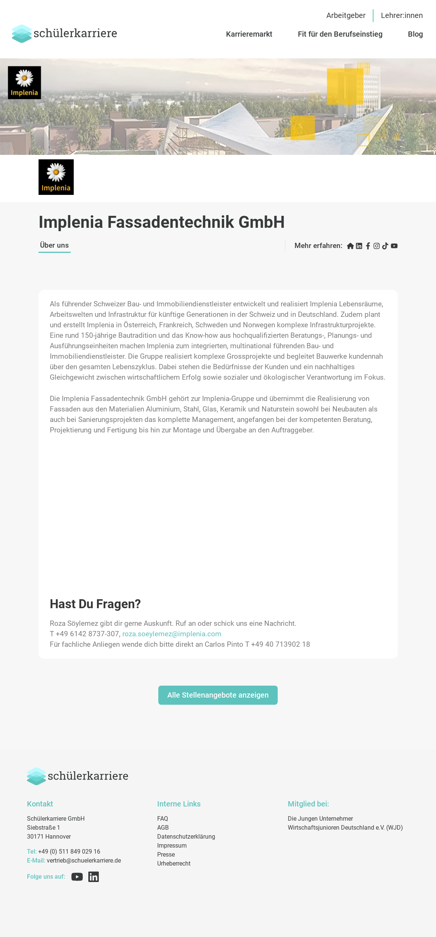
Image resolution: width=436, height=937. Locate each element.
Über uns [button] (54, 245)
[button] (347, 34)
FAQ (162, 818)
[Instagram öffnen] (376, 245)
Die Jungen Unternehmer (320, 818)
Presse (166, 854)
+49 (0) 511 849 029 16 (63, 851)
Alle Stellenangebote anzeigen (218, 695)
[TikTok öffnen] (385, 245)
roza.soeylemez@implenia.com (172, 634)
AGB (163, 827)
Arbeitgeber (346, 15)
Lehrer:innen (402, 15)
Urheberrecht (173, 863)
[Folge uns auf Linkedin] (92, 876)
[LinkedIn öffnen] (359, 245)
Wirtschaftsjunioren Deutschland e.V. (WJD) (345, 827)
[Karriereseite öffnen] (350, 245)
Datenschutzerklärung (186, 836)
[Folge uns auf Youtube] (75, 876)
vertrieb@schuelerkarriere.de (74, 860)
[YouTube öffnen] (394, 245)
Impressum (172, 845)
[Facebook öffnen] (368, 245)
